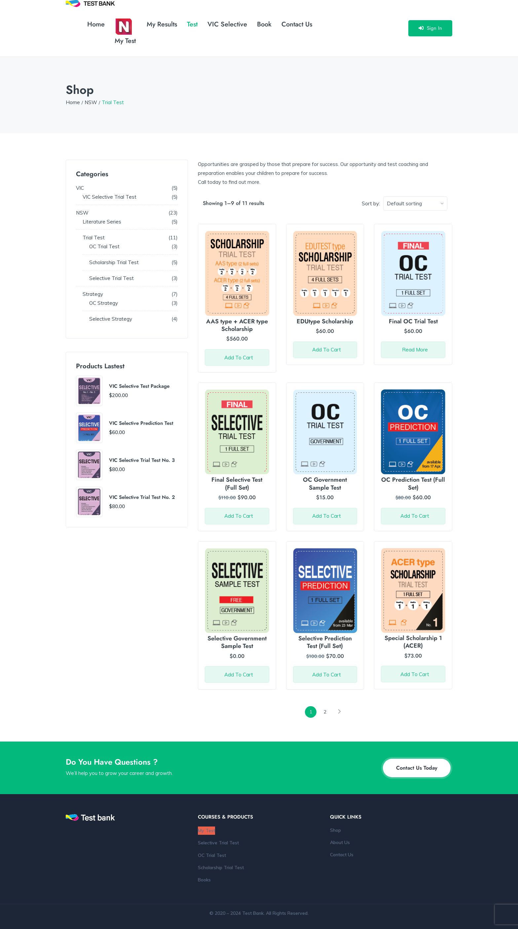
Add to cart (238, 357)
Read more (415, 349)
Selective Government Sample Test (237, 642)
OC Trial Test (212, 855)
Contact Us (296, 24)
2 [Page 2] (325, 712)
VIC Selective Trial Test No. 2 (142, 497)
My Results (162, 24)
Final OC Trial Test (413, 321)
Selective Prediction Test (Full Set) (325, 642)
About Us (340, 842)
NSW (91, 102)
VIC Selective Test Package (139, 386)
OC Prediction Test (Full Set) (413, 483)
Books (204, 880)
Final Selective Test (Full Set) (236, 483)
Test (192, 24)
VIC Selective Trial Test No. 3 (142, 460)
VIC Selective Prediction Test (141, 423)
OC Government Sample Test (325, 483)
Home (96, 24)
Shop (335, 830)
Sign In (430, 28)
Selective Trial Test (218, 843)
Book (264, 24)
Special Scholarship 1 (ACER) (413, 642)
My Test (125, 32)
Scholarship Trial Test (221, 867)
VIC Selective (227, 24)
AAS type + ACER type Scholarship (237, 325)
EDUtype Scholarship (325, 321)
